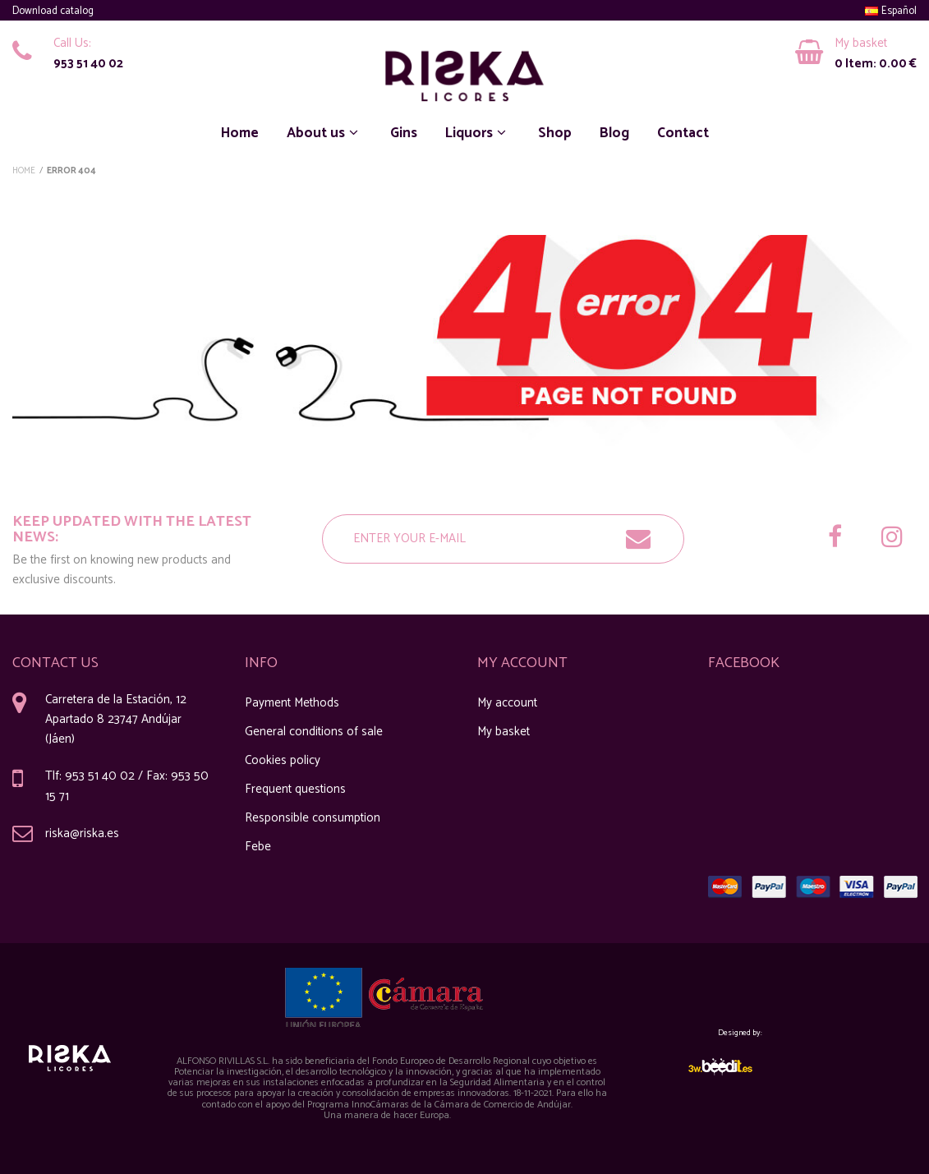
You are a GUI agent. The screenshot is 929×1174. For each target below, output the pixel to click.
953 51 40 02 (88, 63)
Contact (683, 133)
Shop (555, 133)
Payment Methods (292, 703)
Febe (258, 846)
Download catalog (53, 11)
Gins (403, 133)
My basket (503, 731)
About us (324, 133)
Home (240, 133)
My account (507, 703)
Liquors (477, 133)
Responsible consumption (312, 818)
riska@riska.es (82, 833)
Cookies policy (282, 760)
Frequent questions (295, 789)
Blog (614, 133)
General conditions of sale (314, 731)
